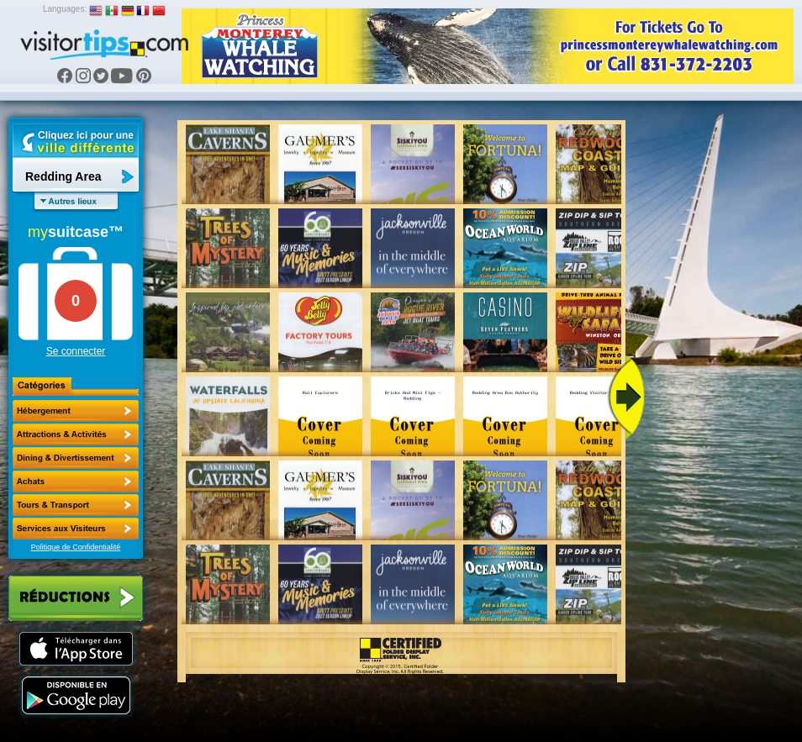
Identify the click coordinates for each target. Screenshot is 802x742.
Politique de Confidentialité (76, 547)
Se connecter (76, 351)
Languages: (65, 8)
